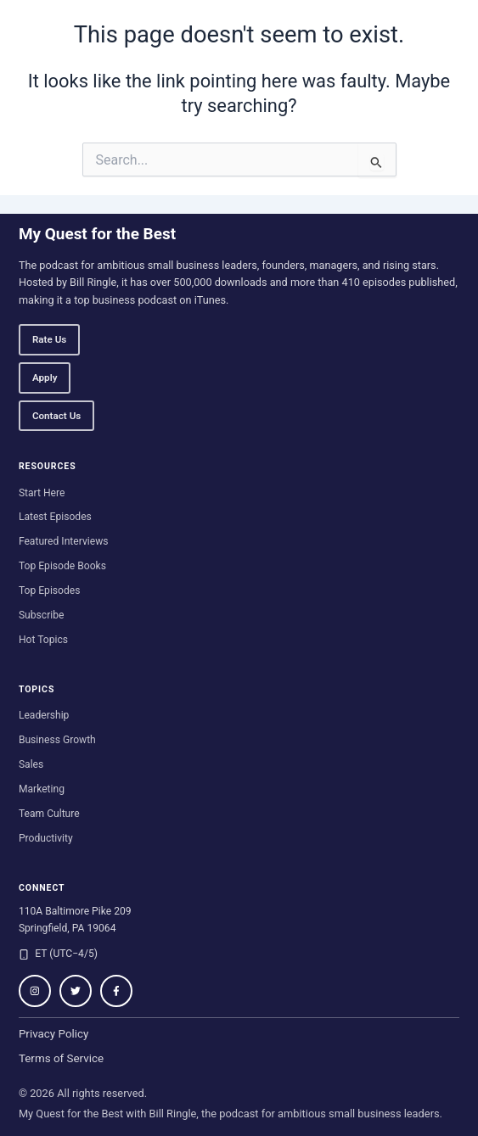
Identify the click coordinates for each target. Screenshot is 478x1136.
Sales (31, 764)
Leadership (44, 715)
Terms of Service (61, 1058)
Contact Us (56, 416)
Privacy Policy (54, 1033)
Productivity (46, 838)
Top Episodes (50, 590)
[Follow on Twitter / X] (75, 991)
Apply (45, 377)
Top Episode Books (62, 566)
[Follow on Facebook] (116, 991)
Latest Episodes (55, 517)
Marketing (42, 789)
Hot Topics (43, 640)
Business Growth (57, 740)
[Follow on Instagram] (35, 991)
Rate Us (49, 339)
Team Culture (49, 814)
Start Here (42, 493)
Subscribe (42, 615)
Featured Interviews (64, 541)
